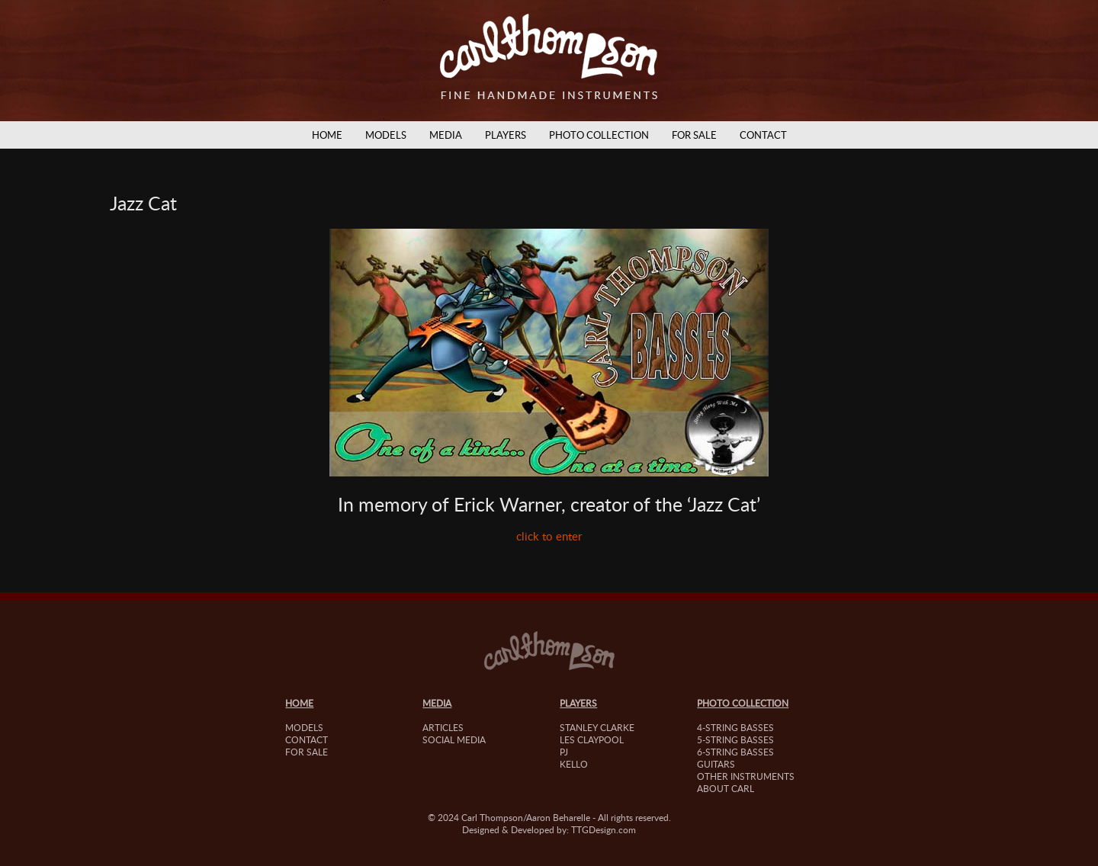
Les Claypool (592, 739)
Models (385, 135)
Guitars (716, 764)
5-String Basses (735, 739)
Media (445, 135)
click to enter (549, 536)
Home (327, 135)
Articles (443, 727)
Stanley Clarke (597, 727)
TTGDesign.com (603, 829)
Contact (763, 135)
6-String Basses (735, 752)
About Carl (725, 788)
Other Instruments (746, 776)
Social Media (454, 739)
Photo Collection (599, 135)
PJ (564, 752)
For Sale (694, 135)
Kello (574, 764)
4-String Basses (735, 727)
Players (505, 135)
